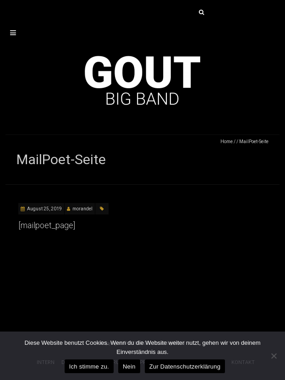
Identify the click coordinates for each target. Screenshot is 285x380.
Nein (129, 366)
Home (226, 141)
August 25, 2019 (44, 208)
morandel (82, 208)
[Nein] (273, 355)
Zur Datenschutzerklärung (185, 366)
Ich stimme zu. (89, 366)
